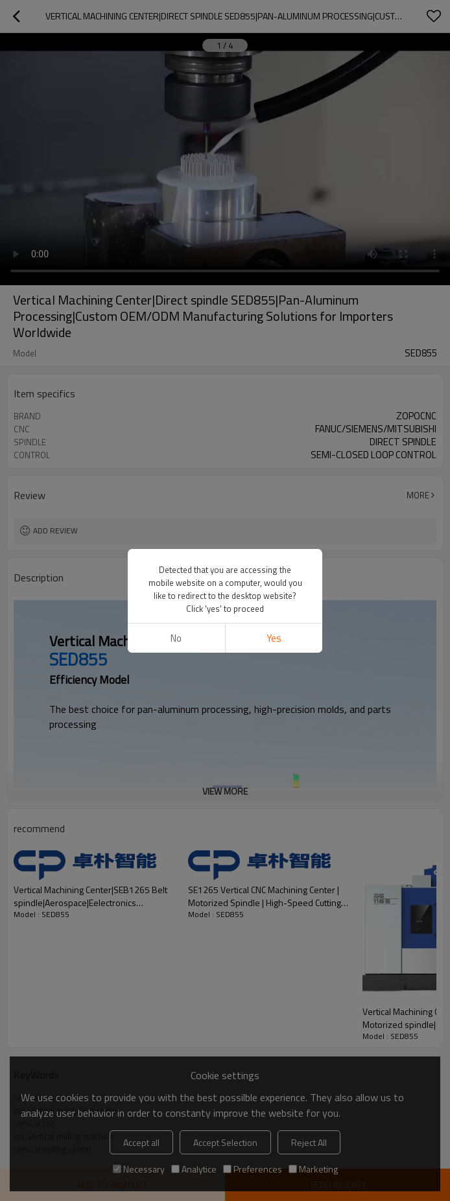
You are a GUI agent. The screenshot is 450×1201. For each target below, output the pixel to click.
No (176, 638)
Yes (273, 638)
